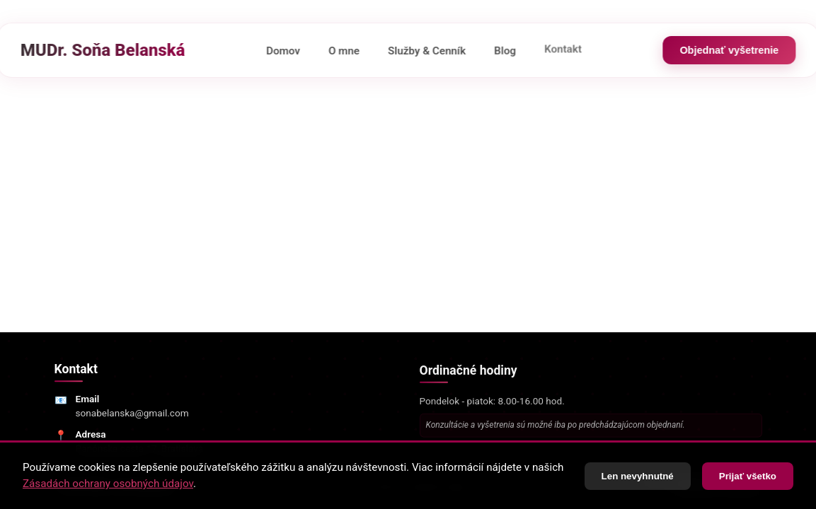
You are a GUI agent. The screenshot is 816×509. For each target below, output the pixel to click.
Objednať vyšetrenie (729, 50)
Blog (505, 46)
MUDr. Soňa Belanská (103, 50)
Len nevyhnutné (638, 477)
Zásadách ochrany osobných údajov (108, 484)
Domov (283, 51)
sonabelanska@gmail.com (132, 415)
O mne (344, 50)
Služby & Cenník (427, 49)
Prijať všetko (747, 477)
